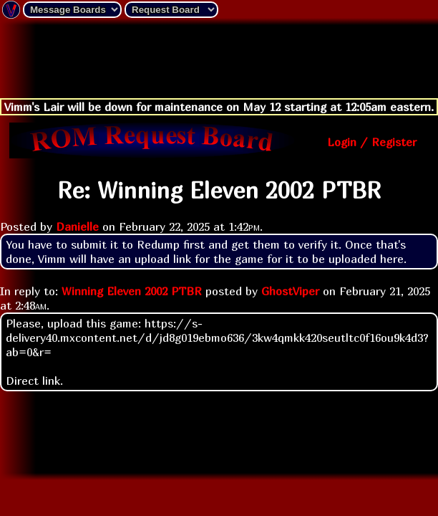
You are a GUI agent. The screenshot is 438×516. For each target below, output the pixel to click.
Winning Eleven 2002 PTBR (132, 291)
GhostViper (290, 291)
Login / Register (372, 142)
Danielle (77, 226)
